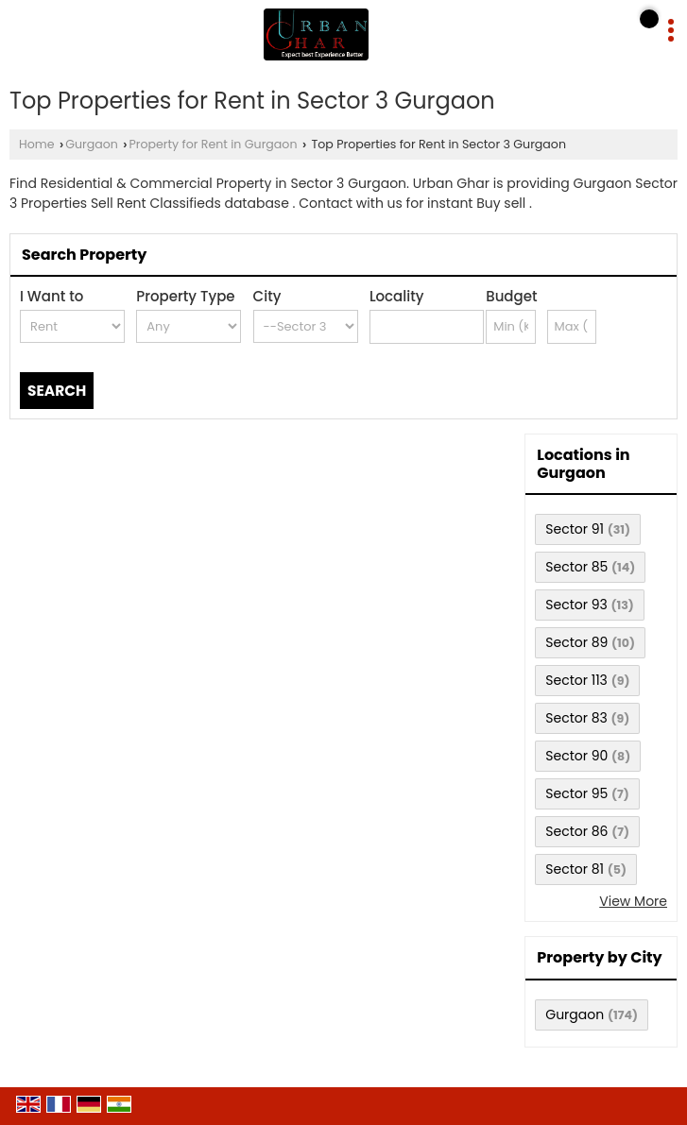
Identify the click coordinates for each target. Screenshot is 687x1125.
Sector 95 (576, 793)
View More (633, 901)
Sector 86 (576, 831)
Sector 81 (574, 869)
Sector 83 (576, 717)
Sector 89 (576, 642)
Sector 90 (576, 755)
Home (37, 144)
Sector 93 (576, 604)
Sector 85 (576, 566)
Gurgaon (91, 144)
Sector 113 (576, 680)
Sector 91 (574, 529)
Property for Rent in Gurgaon (213, 144)
